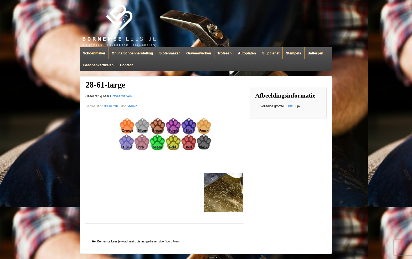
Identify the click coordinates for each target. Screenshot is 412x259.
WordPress (173, 241)
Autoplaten (247, 53)
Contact (126, 65)
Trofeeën (224, 53)
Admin (132, 106)
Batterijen (315, 53)
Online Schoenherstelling (132, 53)
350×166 (291, 106)
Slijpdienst (271, 53)
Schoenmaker (94, 53)
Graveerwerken (198, 53)
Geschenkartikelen (98, 65)
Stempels (293, 53)
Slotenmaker (169, 53)
